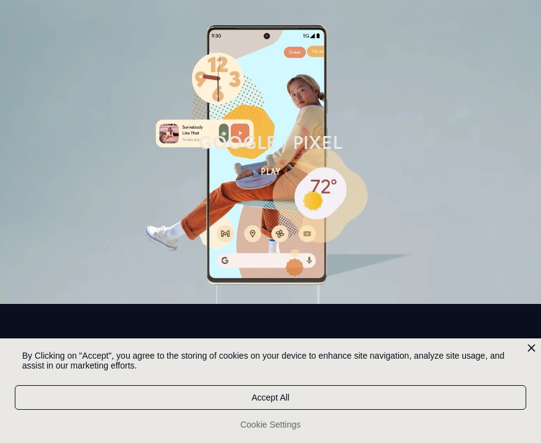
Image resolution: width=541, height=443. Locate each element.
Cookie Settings (270, 424)
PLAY (271, 172)
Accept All (270, 397)
